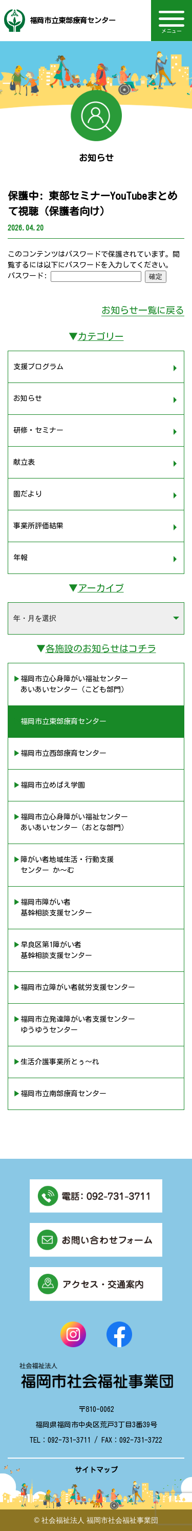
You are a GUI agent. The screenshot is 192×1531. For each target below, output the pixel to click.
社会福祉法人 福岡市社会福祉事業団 (99, 1520)
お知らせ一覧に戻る (142, 310)
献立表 (24, 462)
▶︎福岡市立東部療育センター (59, 721)
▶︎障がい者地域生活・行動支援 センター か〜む (63, 865)
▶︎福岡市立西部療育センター (59, 753)
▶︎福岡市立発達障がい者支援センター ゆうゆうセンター (74, 1025)
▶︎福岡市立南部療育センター (59, 1093)
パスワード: (74, 275)
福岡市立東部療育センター (73, 20)
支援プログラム (38, 366)
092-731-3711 (69, 1440)
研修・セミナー (38, 430)
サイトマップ (96, 1469)
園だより (27, 493)
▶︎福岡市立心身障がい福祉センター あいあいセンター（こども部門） (70, 684)
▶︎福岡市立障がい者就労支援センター (74, 987)
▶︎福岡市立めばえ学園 (49, 785)
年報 (20, 557)
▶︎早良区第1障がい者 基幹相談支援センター (52, 950)
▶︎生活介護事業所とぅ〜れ (56, 1061)
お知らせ (27, 398)
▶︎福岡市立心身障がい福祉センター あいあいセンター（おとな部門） (70, 822)
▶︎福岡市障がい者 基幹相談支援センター (52, 907)
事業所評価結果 (38, 525)
